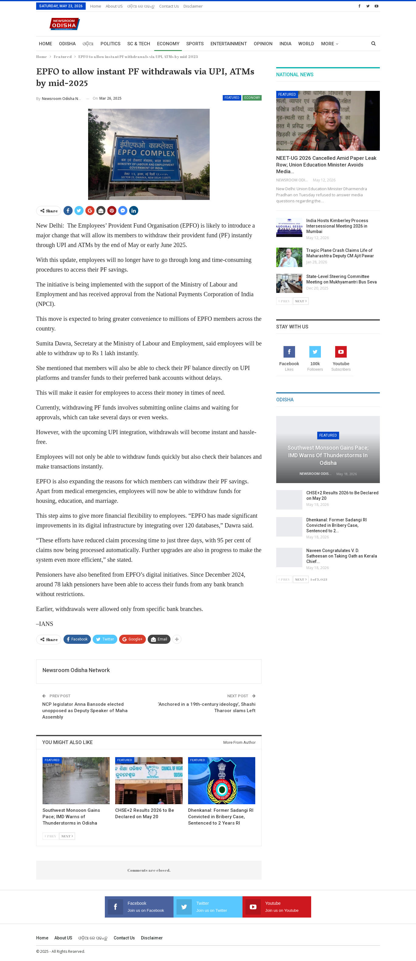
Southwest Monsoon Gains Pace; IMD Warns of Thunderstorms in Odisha (328, 455)
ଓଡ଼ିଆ (88, 43)
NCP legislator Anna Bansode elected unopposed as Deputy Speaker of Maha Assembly (85, 711)
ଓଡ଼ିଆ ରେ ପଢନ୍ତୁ (141, 6)
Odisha (67, 43)
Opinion (263, 43)
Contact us (169, 6)
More (327, 43)
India (285, 43)
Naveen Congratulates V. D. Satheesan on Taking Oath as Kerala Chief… (341, 556)
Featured (232, 97)
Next (67, 836)
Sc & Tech (138, 43)
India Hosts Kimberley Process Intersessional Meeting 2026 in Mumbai (337, 226)
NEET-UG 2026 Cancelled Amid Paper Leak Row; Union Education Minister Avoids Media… (326, 164)
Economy (168, 43)
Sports (195, 43)
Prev (51, 836)
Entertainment (229, 43)
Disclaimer (193, 6)
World (306, 43)
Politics (110, 43)
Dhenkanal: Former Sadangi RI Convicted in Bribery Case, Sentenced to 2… (336, 525)
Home (95, 6)
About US (114, 6)
